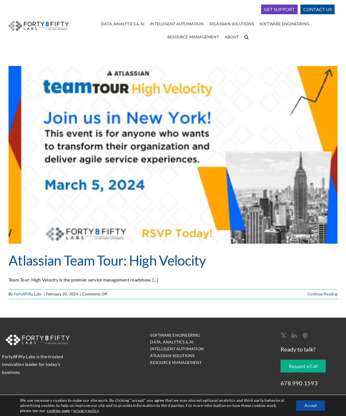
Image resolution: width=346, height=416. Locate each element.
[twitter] (283, 335)
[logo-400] (38, 20)
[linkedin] (294, 336)
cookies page (84, 410)
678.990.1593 (299, 383)
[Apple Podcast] (305, 336)
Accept (310, 405)
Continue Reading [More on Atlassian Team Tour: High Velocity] (322, 294)
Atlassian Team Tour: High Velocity (107, 260)
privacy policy (112, 410)
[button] (246, 37)
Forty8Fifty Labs (28, 294)
